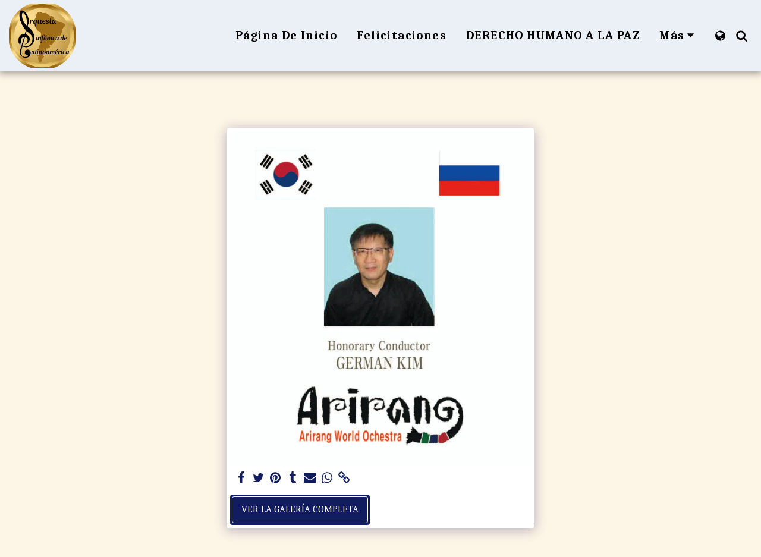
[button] (741, 36)
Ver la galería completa (300, 509)
